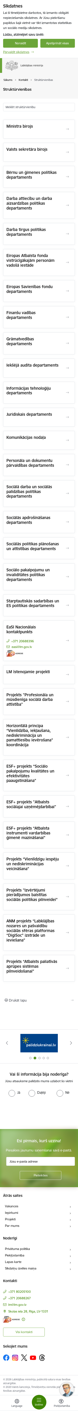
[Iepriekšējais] (6, 1042)
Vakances (11, 1206)
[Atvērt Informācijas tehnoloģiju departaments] (67, 392)
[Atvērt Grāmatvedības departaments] (67, 343)
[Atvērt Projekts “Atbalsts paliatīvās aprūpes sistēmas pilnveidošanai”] (67, 968)
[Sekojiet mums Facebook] (6, 1358)
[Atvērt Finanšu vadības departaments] (67, 317)
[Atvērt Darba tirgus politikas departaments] (67, 234)
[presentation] (34, 1112)
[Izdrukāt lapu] (39, 1000)
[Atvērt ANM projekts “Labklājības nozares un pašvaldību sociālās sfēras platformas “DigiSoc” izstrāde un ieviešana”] (67, 932)
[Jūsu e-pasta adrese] (40, 1161)
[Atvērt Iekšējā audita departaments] (67, 368)
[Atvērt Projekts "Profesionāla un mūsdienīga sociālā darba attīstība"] (67, 701)
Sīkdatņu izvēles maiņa (20, 1268)
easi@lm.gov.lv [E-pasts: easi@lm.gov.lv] (22, 647)
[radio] (14, 1092)
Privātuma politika (17, 1249)
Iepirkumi (11, 1213)
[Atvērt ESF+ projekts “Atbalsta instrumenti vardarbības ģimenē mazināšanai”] (67, 835)
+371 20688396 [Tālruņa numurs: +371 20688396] (22, 641)
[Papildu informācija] (23, 1319)
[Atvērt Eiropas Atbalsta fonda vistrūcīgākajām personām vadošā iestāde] (67, 262)
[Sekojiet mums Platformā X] (24, 1358)
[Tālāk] (71, 1042)
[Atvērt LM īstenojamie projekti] (67, 674)
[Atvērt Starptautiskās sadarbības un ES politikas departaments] (67, 605)
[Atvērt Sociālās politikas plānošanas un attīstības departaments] (67, 548)
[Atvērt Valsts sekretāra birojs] (67, 152)
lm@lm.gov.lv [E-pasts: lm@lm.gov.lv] (17, 1305)
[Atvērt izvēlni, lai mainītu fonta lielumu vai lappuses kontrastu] (61, 1403)
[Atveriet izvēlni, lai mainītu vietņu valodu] (17, 1403)
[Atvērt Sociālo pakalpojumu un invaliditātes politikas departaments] (67, 577)
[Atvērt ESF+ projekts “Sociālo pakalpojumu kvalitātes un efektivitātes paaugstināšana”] (67, 775)
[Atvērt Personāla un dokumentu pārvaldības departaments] (67, 465)
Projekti (10, 1219)
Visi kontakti (24, 1332)
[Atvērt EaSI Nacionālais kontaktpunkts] (67, 640)
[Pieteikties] (40, 1175)
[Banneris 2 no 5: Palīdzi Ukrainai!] (39, 1043)
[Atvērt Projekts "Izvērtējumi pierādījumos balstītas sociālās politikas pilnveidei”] (67, 897)
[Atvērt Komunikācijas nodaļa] (67, 440)
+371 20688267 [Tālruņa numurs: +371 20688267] (19, 1298)
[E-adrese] (14, 653)
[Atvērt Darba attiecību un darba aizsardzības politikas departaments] (67, 205)
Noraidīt (20, 43)
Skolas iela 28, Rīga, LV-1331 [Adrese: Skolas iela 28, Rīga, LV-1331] (28, 1311)
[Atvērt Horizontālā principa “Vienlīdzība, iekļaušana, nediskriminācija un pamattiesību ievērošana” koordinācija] (67, 737)
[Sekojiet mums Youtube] (33, 1357)
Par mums (12, 1226)
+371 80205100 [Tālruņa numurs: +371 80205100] (19, 1292)
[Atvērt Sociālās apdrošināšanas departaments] (67, 522)
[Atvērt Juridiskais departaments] (67, 417)
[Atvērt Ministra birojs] (67, 129)
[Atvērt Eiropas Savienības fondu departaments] (67, 291)
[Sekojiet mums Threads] (42, 1358)
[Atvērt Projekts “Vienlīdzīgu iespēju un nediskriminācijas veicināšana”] (67, 866)
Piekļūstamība (14, 1255)
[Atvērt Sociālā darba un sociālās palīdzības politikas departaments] (67, 493)
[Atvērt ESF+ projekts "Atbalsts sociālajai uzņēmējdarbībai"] (67, 806)
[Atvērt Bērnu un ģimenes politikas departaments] (67, 177)
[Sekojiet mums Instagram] (15, 1358)
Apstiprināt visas (57, 43)
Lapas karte (13, 1262)
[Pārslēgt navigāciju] (39, 1402)
